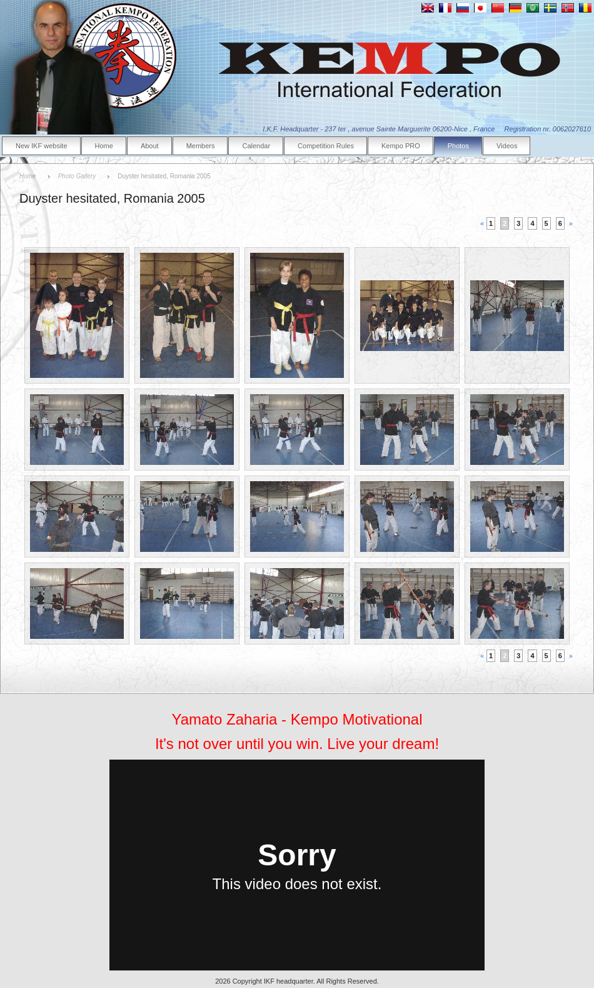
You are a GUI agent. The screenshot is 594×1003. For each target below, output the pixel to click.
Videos (506, 146)
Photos (458, 146)
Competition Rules (326, 146)
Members (200, 146)
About (150, 146)
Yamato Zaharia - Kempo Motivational (296, 719)
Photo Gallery (77, 176)
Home (104, 146)
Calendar (256, 146)
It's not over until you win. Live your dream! (297, 743)
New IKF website (42, 146)
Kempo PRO (400, 146)
